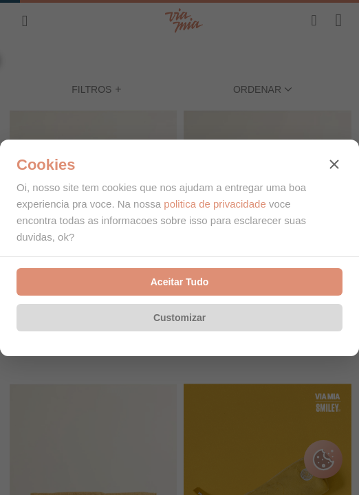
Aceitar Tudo (180, 281)
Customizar (179, 317)
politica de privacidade (214, 204)
